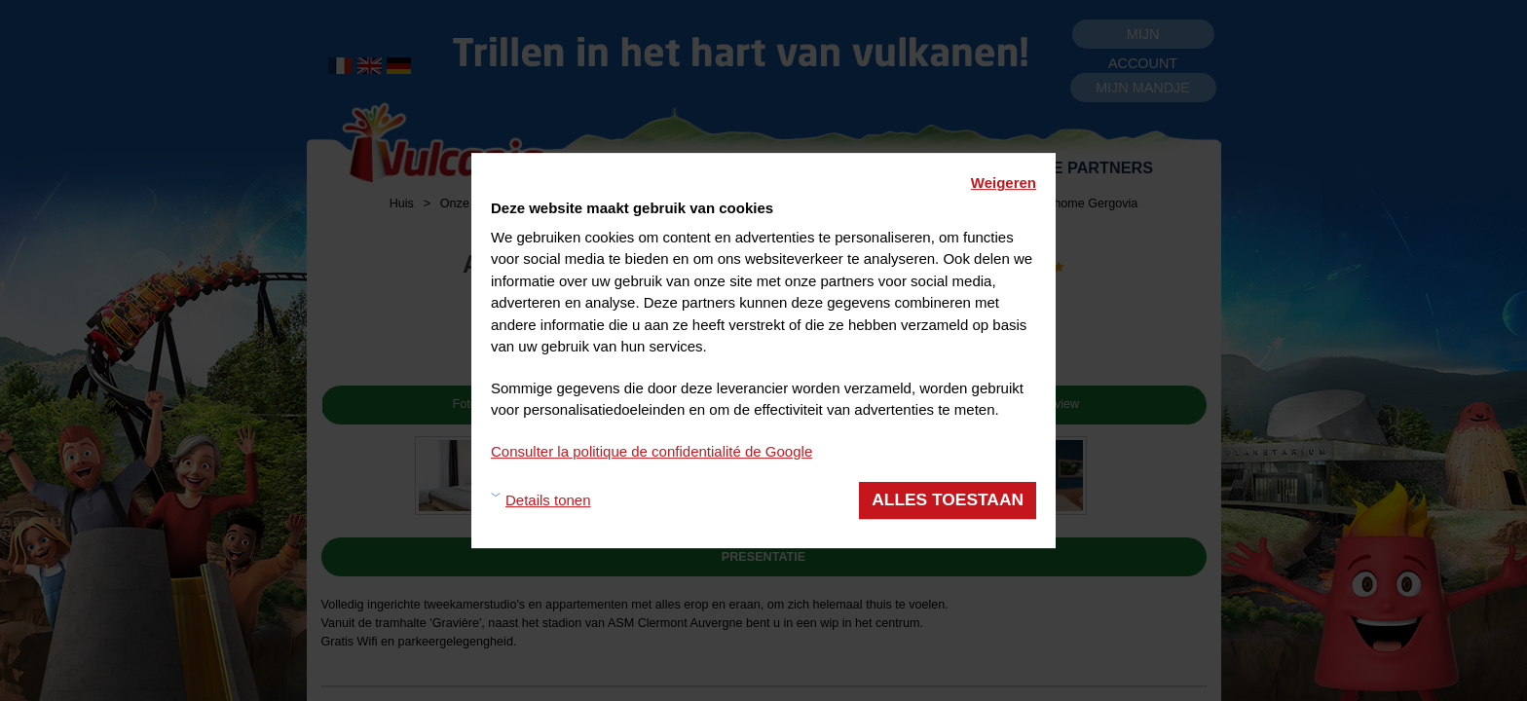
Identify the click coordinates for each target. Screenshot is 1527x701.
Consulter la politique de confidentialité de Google (651, 451)
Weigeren (1003, 182)
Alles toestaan (948, 499)
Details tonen (548, 500)
